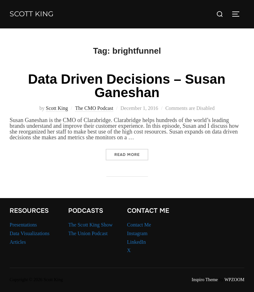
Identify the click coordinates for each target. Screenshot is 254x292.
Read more (131, 154)
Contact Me (139, 224)
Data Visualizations (30, 233)
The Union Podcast (88, 233)
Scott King (31, 14)
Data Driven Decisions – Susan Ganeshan (126, 86)
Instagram (137, 233)
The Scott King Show (90, 224)
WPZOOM (234, 279)
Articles (18, 242)
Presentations (23, 224)
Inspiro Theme (205, 279)
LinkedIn (136, 242)
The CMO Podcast (94, 108)
